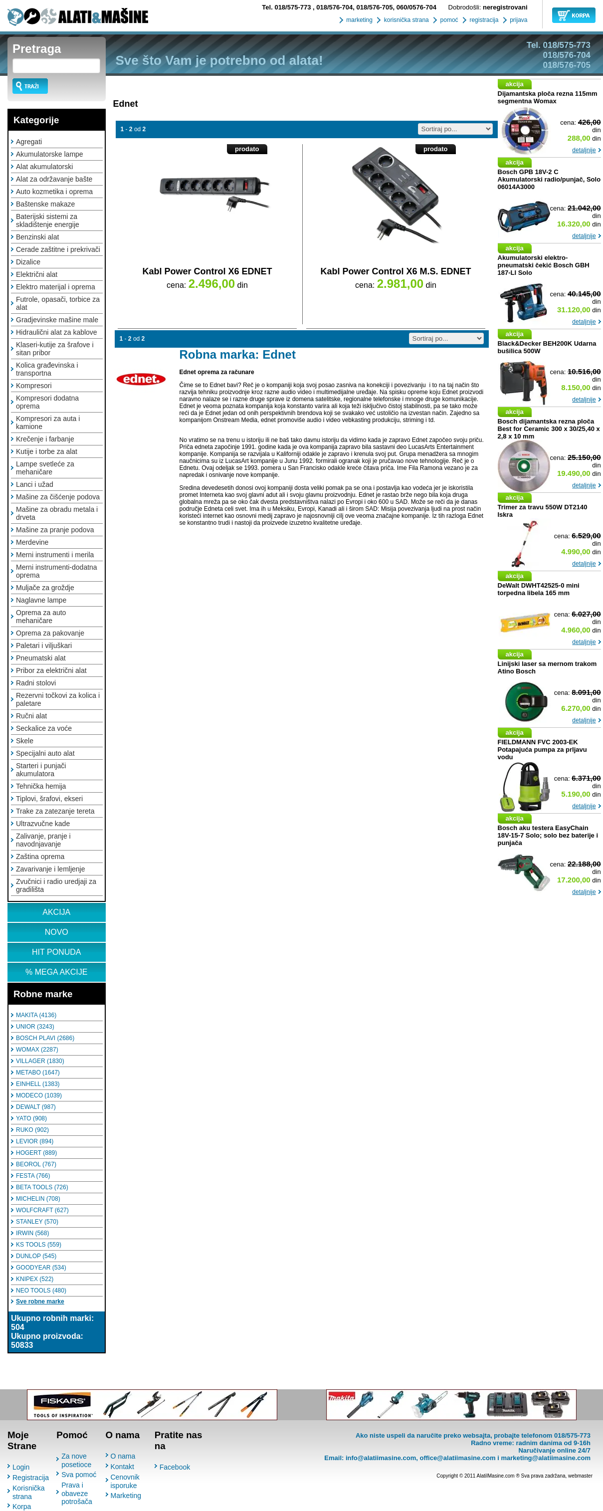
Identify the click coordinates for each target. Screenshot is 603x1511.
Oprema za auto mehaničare (41, 617)
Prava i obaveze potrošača (76, 1493)
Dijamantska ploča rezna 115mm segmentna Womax (548, 97)
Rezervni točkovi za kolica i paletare (58, 699)
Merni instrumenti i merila (55, 555)
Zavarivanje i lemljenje (50, 869)
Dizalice (28, 262)
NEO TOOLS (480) (41, 1290)
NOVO (56, 932)
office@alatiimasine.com (457, 1458)
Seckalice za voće (44, 728)
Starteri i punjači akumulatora (41, 770)
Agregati (29, 142)
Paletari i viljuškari (44, 645)
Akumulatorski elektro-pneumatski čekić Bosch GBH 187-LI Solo (544, 265)
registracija (483, 19)
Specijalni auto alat (45, 753)
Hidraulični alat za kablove (56, 332)
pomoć (448, 19)
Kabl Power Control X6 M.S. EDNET (395, 271)
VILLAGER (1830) (40, 1061)
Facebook (175, 1467)
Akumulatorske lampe (49, 154)
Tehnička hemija (41, 786)
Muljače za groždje (45, 588)
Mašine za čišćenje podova (58, 497)
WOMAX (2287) (37, 1049)
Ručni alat (31, 716)
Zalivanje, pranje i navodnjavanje (43, 840)
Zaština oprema (40, 857)
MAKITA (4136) (36, 1015)
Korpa (21, 1507)
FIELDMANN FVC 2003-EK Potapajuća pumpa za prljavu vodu (542, 749)
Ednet (125, 104)
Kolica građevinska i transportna (47, 369)
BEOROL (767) (36, 1164)
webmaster (580, 1476)
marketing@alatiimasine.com (546, 1458)
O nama (123, 1456)
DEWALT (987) (36, 1106)
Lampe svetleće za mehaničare (45, 468)
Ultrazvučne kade (43, 824)
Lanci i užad (34, 484)
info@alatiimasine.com (381, 1458)
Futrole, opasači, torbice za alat (58, 303)
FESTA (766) (33, 1175)
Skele (24, 741)
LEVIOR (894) (34, 1141)
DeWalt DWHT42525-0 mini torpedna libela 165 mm (539, 589)
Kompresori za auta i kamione (48, 423)
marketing (359, 19)
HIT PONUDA (56, 952)
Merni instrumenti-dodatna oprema (56, 571)
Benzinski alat (37, 237)
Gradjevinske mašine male (57, 320)
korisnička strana (405, 19)
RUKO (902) (32, 1129)
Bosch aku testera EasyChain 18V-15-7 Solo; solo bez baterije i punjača (548, 835)
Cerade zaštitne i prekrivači (58, 249)
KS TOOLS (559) (38, 1244)
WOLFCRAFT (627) (42, 1210)
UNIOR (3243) (35, 1026)
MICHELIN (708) (38, 1198)
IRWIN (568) (32, 1233)
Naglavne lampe (41, 600)
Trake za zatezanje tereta (55, 811)
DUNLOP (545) (36, 1256)
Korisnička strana (28, 1492)
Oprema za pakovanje (50, 633)
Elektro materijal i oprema (55, 287)
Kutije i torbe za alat (46, 451)
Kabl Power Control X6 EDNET (207, 271)
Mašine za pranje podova (55, 530)
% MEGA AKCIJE (56, 972)
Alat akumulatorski (44, 167)
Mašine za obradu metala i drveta (57, 513)
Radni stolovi (36, 683)
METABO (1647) (38, 1072)
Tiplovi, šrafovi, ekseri (49, 799)
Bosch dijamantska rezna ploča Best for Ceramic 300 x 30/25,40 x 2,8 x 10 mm (549, 429)
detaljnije (584, 150)
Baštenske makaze (45, 204)
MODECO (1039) (39, 1095)
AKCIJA (56, 912)
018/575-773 (287, 7)
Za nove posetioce (76, 1460)
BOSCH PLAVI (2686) (45, 1038)
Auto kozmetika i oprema (54, 192)
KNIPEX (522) (34, 1279)
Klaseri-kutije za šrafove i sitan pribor (55, 349)
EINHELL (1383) (38, 1083)
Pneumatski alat (41, 658)
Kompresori (34, 386)
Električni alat (36, 274)
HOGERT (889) (36, 1152)
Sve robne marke (40, 1301)
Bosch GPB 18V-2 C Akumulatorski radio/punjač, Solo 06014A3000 (549, 179)
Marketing (126, 1496)
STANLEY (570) (37, 1221)
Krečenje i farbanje (45, 439)
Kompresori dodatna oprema (47, 402)
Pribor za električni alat (51, 670)
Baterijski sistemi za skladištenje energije (47, 220)
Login (20, 1467)
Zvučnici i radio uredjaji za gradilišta (56, 885)
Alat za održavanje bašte (54, 179)
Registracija (30, 1478)
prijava (518, 19)
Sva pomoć (78, 1475)
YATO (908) (31, 1118)
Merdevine (32, 542)
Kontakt (122, 1467)
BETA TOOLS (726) (42, 1187)
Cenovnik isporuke (125, 1481)
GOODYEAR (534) (41, 1267)
